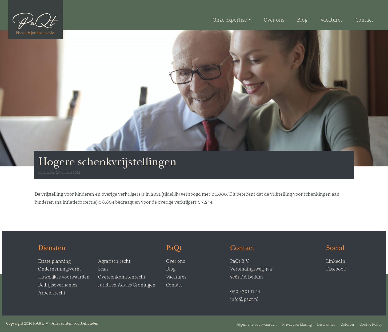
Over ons (175, 261)
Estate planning (54, 261)
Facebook (336, 268)
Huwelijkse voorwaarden (64, 276)
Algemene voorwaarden (257, 324)
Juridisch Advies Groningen (126, 284)
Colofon (347, 324)
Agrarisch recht (114, 261)
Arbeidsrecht (51, 292)
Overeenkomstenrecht (121, 276)
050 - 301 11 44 (245, 291)
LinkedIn (335, 261)
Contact (174, 284)
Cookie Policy (370, 324)
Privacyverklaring (297, 324)
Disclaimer (326, 324)
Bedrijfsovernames (57, 284)
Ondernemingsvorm (59, 268)
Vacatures (176, 276)
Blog (170, 268)
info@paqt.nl (244, 299)
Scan (103, 268)
